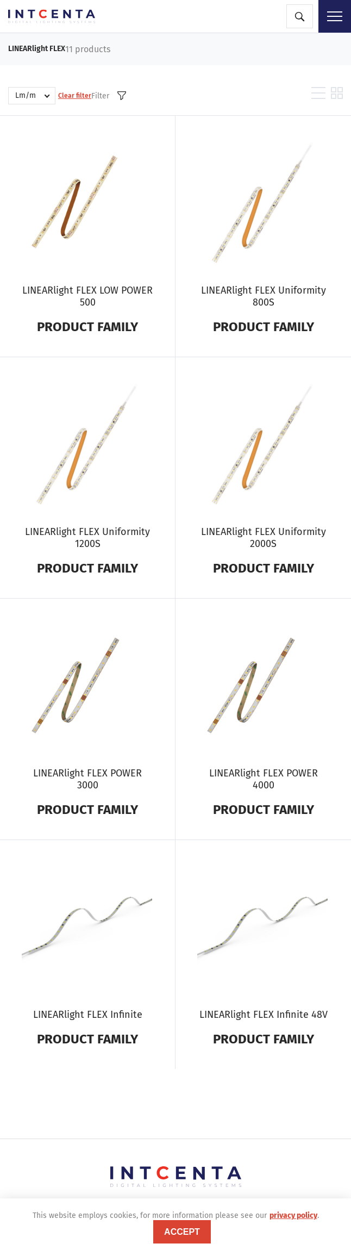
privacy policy (293, 1215)
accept (182, 1231)
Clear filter (74, 96)
